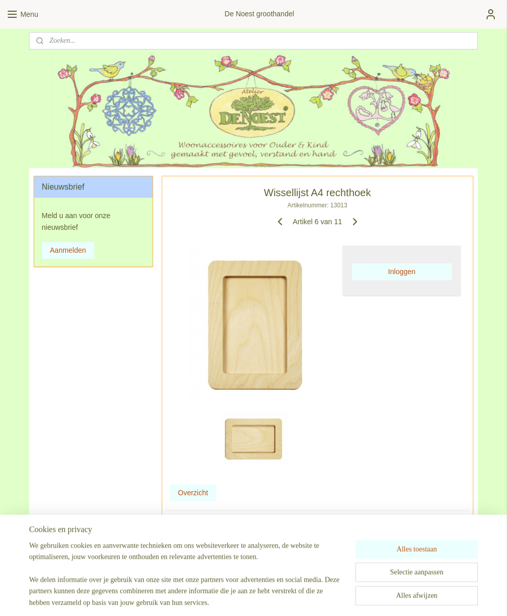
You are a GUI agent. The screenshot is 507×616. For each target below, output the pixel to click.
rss (251, 597)
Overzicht (193, 493)
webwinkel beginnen (284, 597)
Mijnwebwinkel (363, 597)
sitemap (232, 597)
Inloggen (402, 271)
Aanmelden (68, 250)
